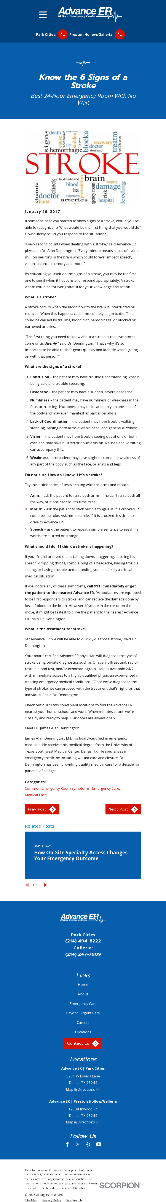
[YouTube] (98, 1144)
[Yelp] (88, 1144)
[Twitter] (77, 1144)
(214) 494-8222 (83, 940)
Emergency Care (105, 788)
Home (83, 984)
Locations (83, 1031)
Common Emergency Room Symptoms (57, 788)
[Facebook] (67, 1144)
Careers (83, 1022)
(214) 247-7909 (83, 954)
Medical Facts (36, 794)
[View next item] (45, 885)
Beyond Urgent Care (83, 1012)
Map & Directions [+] (83, 1089)
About (83, 994)
